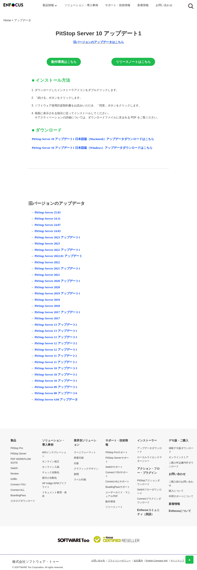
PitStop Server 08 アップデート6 (56, 393)
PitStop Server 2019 (47, 299)
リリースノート (114, 507)
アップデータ (22, 20)
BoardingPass (18, 495)
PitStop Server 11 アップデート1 (56, 362)
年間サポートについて (181, 496)
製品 (13, 440)
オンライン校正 (50, 461)
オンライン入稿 (50, 466)
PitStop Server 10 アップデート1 (56, 380)
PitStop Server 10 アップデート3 (56, 368)
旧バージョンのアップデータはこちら (98, 42)
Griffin (14, 479)
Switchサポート (113, 466)
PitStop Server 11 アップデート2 (56, 355)
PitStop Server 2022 (47, 262)
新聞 (76, 474)
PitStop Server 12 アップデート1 (56, 349)
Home (7, 20)
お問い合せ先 (98, 560)
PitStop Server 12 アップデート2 (56, 343)
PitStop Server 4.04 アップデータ (56, 399)
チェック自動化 (50, 472)
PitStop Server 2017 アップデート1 (57, 312)
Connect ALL (18, 489)
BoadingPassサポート (117, 487)
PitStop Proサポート (116, 452)
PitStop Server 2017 (47, 318)
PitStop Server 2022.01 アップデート (58, 256)
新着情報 (143, 5)
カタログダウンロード (23, 500)
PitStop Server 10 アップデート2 (56, 374)
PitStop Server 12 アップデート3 (56, 337)
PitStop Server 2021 (47, 274)
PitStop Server (18, 453)
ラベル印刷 (80, 479)
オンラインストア (178, 457)
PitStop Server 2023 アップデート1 (57, 237)
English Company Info (157, 560)
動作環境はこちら (63, 62)
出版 (76, 463)
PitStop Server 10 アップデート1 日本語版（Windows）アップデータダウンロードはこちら (92, 147)
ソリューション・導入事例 (81, 5)
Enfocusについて (180, 510)
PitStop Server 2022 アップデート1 (57, 250)
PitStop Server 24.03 (48, 231)
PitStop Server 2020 (47, 287)
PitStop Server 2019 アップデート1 (57, 293)
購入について (176, 490)
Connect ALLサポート (117, 481)
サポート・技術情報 (117, 5)
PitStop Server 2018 (47, 306)
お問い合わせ (164, 5)
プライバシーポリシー (119, 560)
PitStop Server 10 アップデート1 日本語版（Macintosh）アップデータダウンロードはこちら (93, 139)
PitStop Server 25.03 (48, 212)
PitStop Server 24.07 (48, 225)
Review (15, 473)
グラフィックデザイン (86, 468)
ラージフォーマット (85, 452)
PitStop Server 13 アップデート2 (56, 324)
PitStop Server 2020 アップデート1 (57, 281)
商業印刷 (79, 457)
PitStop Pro (17, 448)
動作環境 (110, 501)
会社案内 (138, 560)
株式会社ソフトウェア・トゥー (35, 562)
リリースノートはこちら (133, 62)
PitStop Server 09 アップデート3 (56, 387)
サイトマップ (177, 560)
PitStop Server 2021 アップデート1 (57, 268)
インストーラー (147, 440)
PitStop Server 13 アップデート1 (56, 331)
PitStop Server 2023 (47, 243)
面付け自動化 (49, 477)
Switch (14, 468)
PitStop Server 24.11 (47, 218)
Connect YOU (18, 484)
